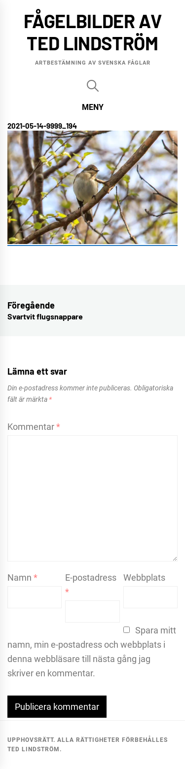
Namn (22, 577)
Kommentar (33, 426)
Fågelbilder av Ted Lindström (93, 31)
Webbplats (144, 577)
